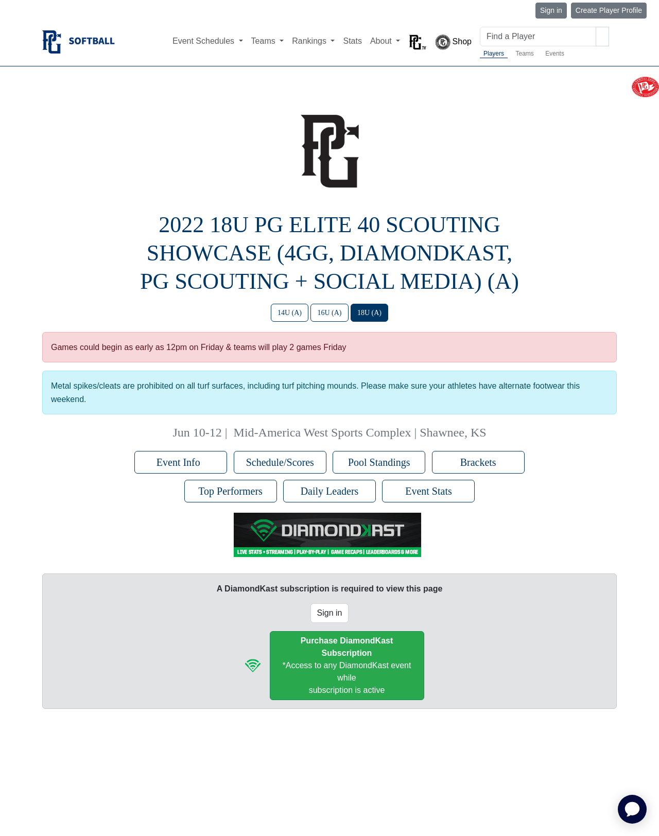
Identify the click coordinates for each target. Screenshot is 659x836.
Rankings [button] (310, 41)
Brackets (478, 462)
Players (493, 53)
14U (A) (290, 313)
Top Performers (230, 491)
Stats (352, 41)
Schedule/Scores (280, 462)
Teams (524, 53)
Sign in (551, 10)
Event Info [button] (181, 462)
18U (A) (369, 313)
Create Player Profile (609, 10)
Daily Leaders (330, 491)
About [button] (382, 41)
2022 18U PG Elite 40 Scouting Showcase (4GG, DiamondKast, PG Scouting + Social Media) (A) (329, 253)
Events (554, 53)
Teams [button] (264, 41)
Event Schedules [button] (204, 41)
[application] (632, 809)
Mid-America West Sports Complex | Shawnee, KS (360, 432)
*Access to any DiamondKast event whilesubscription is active (347, 665)
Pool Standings (379, 462)
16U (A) (329, 313)
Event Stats (428, 491)
